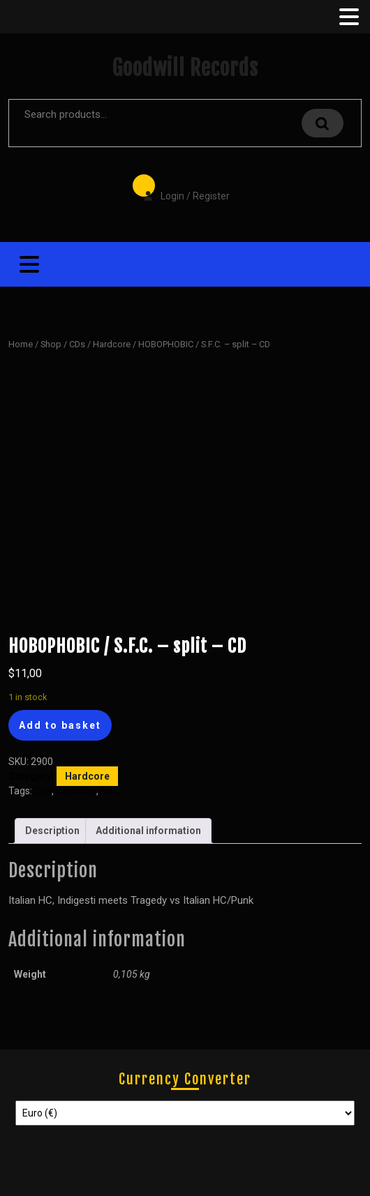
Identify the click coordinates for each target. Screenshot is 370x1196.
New (110, 790)
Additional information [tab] (148, 830)
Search (322, 123)
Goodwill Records (185, 68)
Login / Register (179, 186)
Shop (50, 344)
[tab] (348, 16)
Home (20, 344)
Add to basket (60, 725)
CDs (77, 344)
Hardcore (112, 344)
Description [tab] (52, 830)
